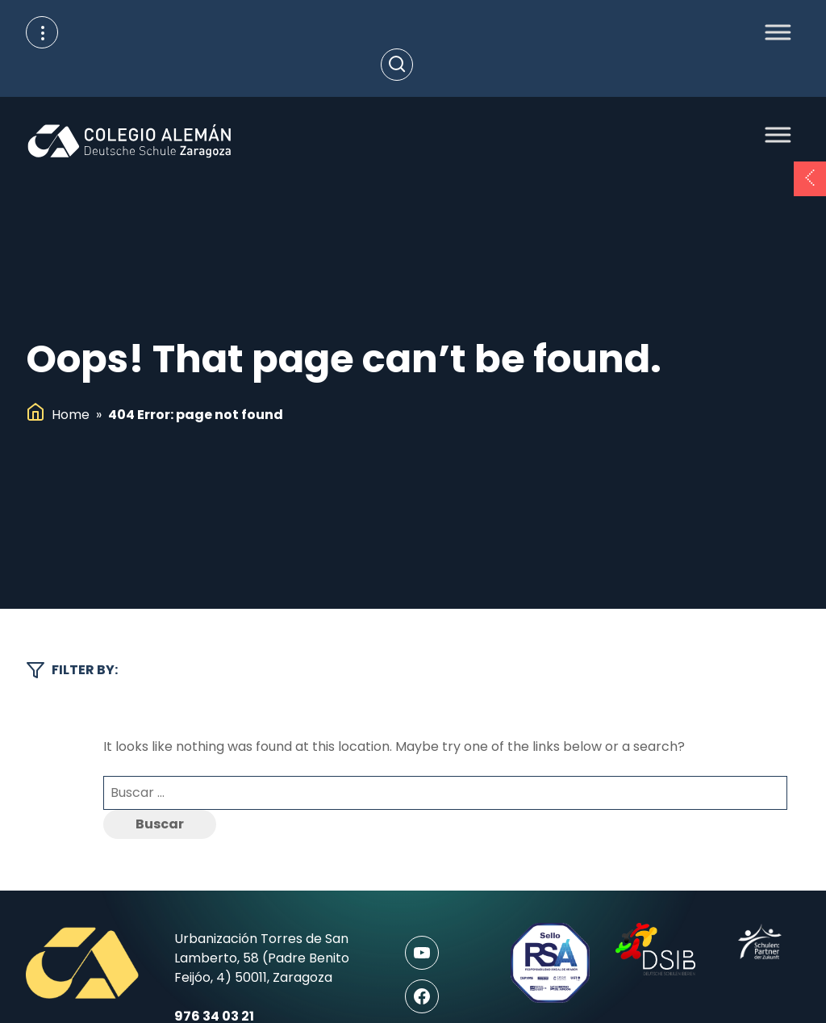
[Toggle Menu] (773, 32)
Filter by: (72, 670)
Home (71, 414)
